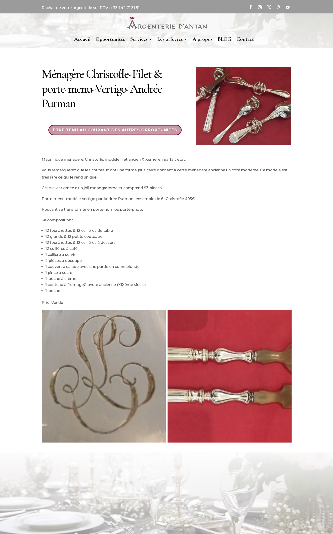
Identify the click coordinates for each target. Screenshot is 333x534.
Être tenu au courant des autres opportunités (115, 130)
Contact (245, 39)
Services (139, 39)
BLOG (224, 39)
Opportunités (110, 39)
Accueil (82, 39)
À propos (202, 39)
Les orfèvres (170, 39)
